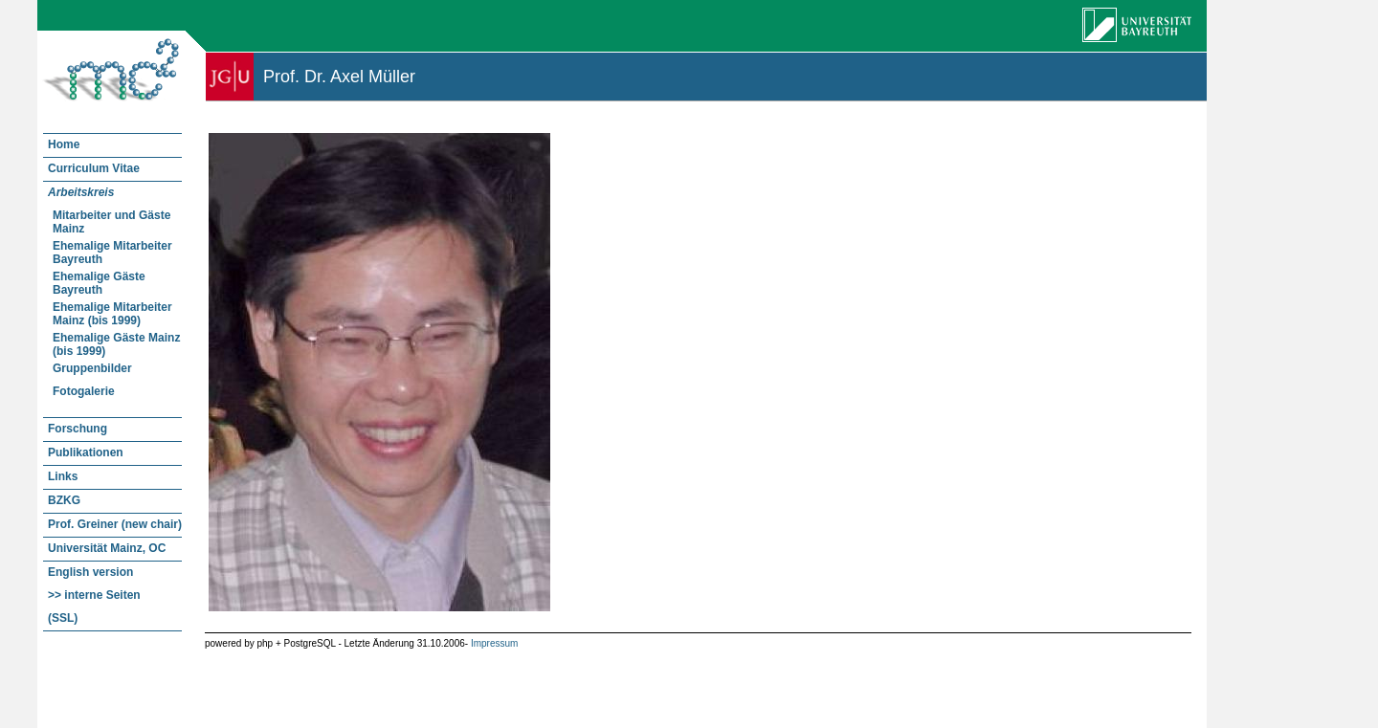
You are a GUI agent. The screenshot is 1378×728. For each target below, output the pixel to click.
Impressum (494, 643)
